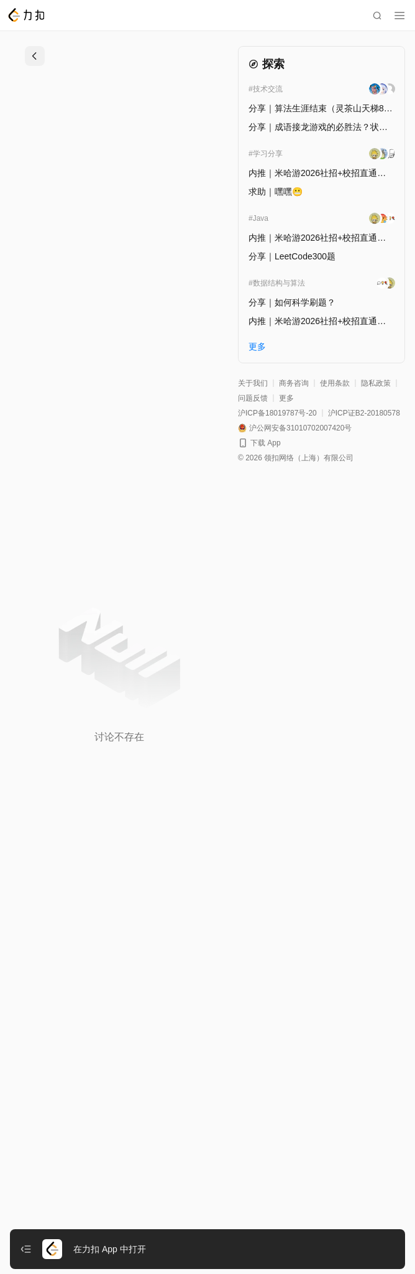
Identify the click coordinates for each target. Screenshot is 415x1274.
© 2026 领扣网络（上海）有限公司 (295, 457)
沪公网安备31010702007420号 (300, 428)
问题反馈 (253, 398)
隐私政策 (376, 383)
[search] (377, 16)
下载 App (265, 443)
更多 (286, 398)
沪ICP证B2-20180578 (364, 413)
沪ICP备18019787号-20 (277, 413)
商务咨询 (294, 383)
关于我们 (253, 383)
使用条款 (335, 383)
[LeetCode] (25, 15)
